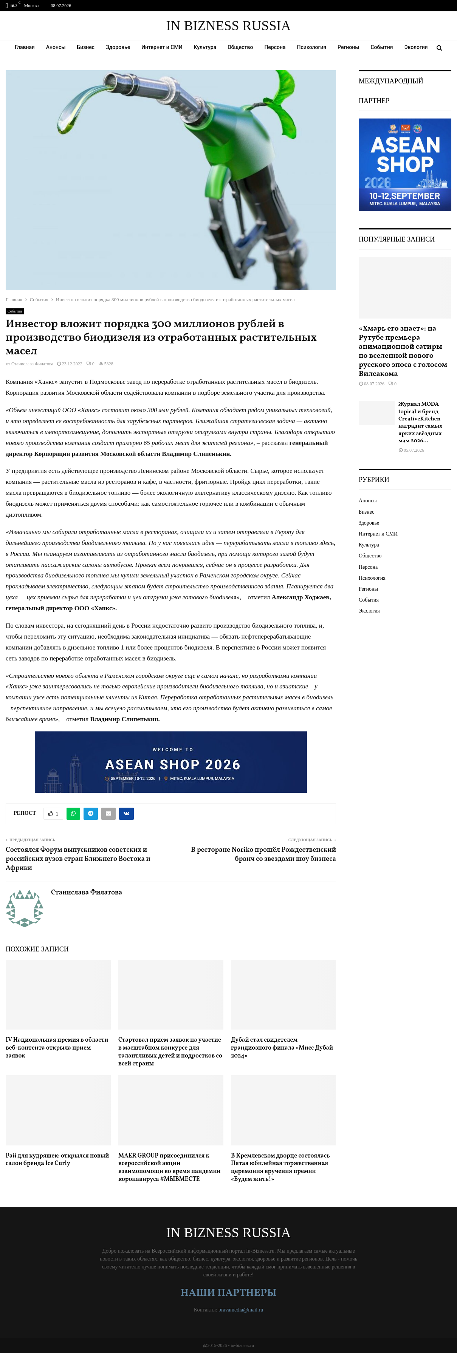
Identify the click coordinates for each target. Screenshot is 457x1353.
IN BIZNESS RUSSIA (228, 25)
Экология (416, 47)
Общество (240, 47)
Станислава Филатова (32, 363)
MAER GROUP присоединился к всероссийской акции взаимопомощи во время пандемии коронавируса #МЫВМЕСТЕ (169, 1168)
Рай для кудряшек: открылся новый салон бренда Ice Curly (57, 1160)
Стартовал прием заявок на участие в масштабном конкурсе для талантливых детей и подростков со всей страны (170, 1052)
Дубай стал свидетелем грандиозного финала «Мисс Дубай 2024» (282, 1048)
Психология (312, 47)
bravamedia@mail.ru (240, 1310)
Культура (205, 47)
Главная (25, 47)
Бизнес (86, 47)
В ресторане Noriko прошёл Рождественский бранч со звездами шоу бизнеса (263, 854)
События (381, 47)
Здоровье (118, 47)
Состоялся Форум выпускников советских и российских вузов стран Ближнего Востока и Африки (78, 859)
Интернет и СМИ (161, 47)
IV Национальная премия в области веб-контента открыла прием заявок (57, 1048)
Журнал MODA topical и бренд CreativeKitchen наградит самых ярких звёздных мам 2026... (420, 422)
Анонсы (56, 47)
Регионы (348, 47)
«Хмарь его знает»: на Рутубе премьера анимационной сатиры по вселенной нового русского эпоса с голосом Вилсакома (403, 351)
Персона (274, 47)
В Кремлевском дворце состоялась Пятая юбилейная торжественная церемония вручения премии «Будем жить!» (280, 1168)
